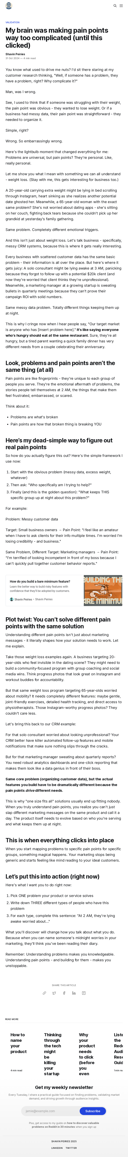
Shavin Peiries (15, 54)
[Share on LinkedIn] (74, 993)
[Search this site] (115, 6)
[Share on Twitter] (54, 993)
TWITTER (71, 1147)
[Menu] (121, 6)
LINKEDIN (57, 1147)
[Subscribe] (93, 1111)
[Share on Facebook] (64, 993)
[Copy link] (44, 993)
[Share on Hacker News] (83, 993)
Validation (13, 22)
